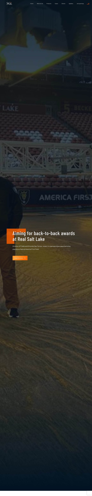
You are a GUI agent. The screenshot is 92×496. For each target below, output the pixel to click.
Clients (63, 3)
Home (31, 3)
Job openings (80, 3)
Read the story (20, 238)
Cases (56, 3)
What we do (40, 3)
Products (49, 3)
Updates (71, 3)
